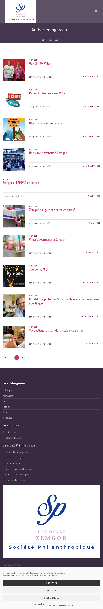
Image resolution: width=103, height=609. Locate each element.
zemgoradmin (35, 76)
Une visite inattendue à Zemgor (48, 153)
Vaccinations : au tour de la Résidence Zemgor (56, 330)
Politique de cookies (38, 604)
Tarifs (5, 401)
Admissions (8, 395)
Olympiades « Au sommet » (45, 123)
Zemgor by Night (39, 269)
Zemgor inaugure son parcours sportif (52, 210)
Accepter (51, 583)
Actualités (47, 76)
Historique (7, 390)
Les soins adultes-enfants (14, 479)
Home (44, 40)
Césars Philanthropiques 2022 (47, 93)
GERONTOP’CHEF (40, 63)
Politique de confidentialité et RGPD (59, 605)
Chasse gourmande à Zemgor (47, 239)
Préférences (51, 598)
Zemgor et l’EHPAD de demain (21, 182)
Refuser (51, 590)
